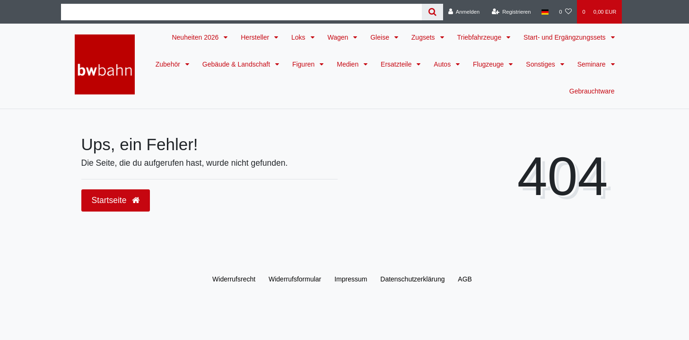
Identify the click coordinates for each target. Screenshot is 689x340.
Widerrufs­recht (233, 279)
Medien (348, 64)
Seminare (592, 64)
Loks (299, 37)
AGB (465, 279)
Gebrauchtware (592, 91)
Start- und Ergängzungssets (565, 37)
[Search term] (241, 12)
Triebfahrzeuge (480, 37)
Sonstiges (541, 64)
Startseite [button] (116, 200)
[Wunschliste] (565, 12)
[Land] (545, 12)
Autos (443, 64)
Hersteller (256, 37)
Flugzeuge (489, 64)
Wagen (339, 37)
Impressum (350, 279)
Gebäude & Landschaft (237, 64)
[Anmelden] (464, 12)
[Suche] (432, 12)
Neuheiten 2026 (196, 37)
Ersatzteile (397, 64)
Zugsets (424, 37)
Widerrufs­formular (295, 279)
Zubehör (169, 64)
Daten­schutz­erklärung (412, 279)
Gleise (380, 37)
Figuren (304, 64)
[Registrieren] (511, 12)
